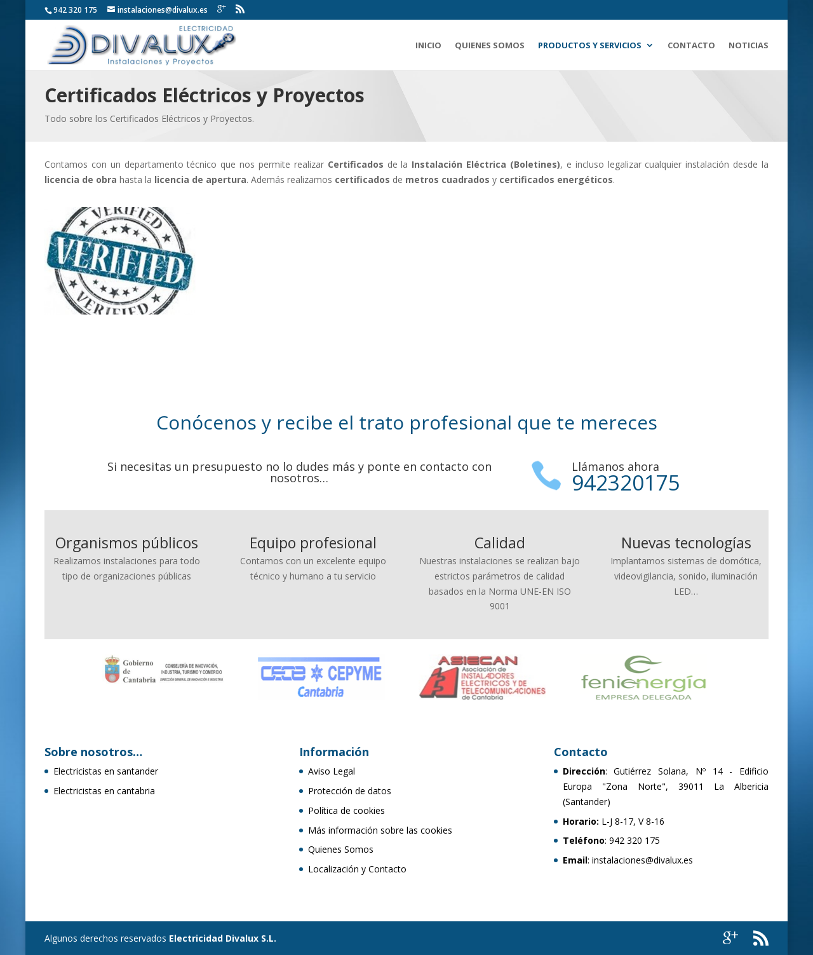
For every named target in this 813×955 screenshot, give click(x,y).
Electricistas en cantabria (104, 791)
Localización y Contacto (357, 869)
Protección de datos (349, 791)
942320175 (626, 482)
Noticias (749, 46)
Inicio (428, 46)
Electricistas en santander (105, 771)
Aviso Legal (331, 771)
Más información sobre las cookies (380, 830)
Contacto (691, 46)
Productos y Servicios (590, 46)
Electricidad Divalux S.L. (222, 938)
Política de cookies (346, 810)
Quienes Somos (490, 46)
